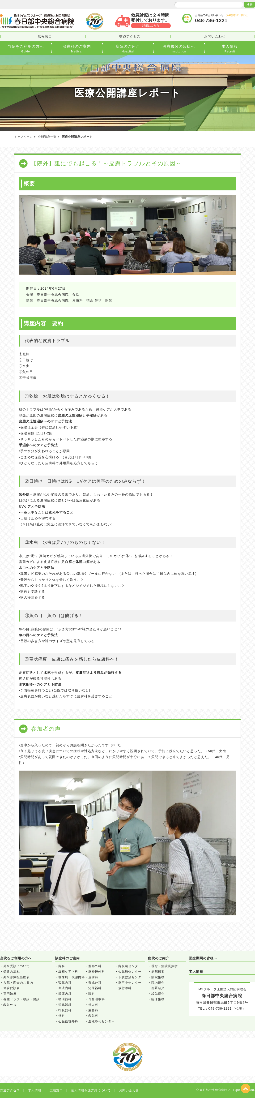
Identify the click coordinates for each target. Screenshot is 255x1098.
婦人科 (93, 1005)
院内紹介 (158, 982)
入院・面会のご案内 (18, 982)
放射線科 (125, 988)
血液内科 (65, 988)
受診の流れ (11, 971)
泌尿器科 (95, 988)
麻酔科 (93, 1010)
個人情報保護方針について (91, 1090)
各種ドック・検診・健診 (21, 999)
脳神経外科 (96, 971)
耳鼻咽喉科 (96, 999)
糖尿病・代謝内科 (71, 977)
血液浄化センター (101, 1021)
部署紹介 (158, 988)
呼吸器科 (65, 1010)
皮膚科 (93, 977)
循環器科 (65, 999)
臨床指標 (158, 999)
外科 (61, 1015)
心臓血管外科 (68, 1021)
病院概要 (158, 971)
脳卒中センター (129, 982)
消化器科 (65, 1005)
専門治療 (10, 993)
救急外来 (10, 1005)
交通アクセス (129, 36)
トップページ (23, 136)
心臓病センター (129, 971)
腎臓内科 (65, 982)
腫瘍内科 (65, 993)
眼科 (91, 993)
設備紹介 (158, 993)
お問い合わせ (214, 36)
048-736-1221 (220, 1008)
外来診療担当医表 (16, 977)
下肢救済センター (131, 977)
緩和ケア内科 (68, 971)
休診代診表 (11, 988)
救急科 (93, 1015)
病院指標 (158, 977)
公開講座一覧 (47, 136)
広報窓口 (45, 36)
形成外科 (95, 982)
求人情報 (196, 971)
